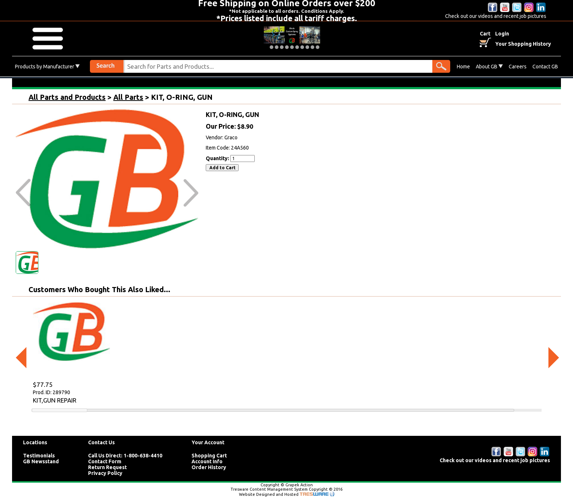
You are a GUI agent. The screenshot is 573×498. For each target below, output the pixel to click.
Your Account (207, 442)
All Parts (128, 97)
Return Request (107, 467)
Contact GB (545, 66)
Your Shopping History (523, 44)
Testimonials (39, 456)
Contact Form (104, 461)
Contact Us (101, 442)
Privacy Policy (105, 473)
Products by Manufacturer (47, 66)
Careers (518, 66)
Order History (208, 467)
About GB (489, 66)
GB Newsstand (41, 461)
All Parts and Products (67, 97)
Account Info (207, 461)
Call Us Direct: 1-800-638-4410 (125, 456)
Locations (35, 442)
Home (463, 66)
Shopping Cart (209, 456)
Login (502, 34)
